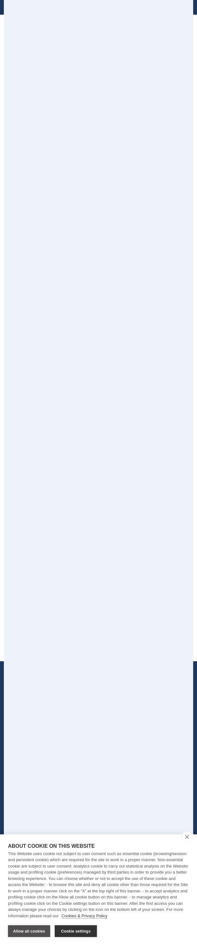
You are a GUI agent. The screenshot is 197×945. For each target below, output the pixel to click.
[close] (187, 836)
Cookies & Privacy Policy (84, 915)
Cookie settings (76, 931)
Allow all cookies (29, 931)
